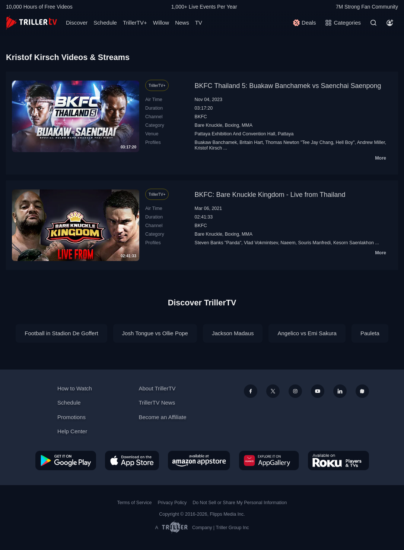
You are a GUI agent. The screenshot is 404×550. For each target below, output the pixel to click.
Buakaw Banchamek (216, 142)
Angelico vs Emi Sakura (306, 333)
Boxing (232, 125)
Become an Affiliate (162, 417)
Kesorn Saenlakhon (353, 242)
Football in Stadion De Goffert (61, 333)
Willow (161, 22)
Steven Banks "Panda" (218, 242)
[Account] (390, 23)
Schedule (105, 22)
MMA (247, 125)
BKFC (201, 116)
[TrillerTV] (31, 22)
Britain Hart (251, 142)
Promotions (71, 417)
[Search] (373, 23)
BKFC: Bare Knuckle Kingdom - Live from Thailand (270, 194)
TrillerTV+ (135, 22)
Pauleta (369, 333)
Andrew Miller (371, 142)
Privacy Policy (172, 502)
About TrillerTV (157, 388)
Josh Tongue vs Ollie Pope (155, 333)
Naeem (287, 242)
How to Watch (74, 388)
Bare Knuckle (208, 125)
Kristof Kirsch (208, 148)
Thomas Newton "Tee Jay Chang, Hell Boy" (310, 142)
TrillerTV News (157, 402)
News (182, 22)
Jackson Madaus (233, 333)
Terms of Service (134, 502)
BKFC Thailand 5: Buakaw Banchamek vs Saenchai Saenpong (288, 85)
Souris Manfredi (314, 242)
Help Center (72, 431)
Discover (77, 22)
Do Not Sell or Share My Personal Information (240, 502)
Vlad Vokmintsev (261, 242)
